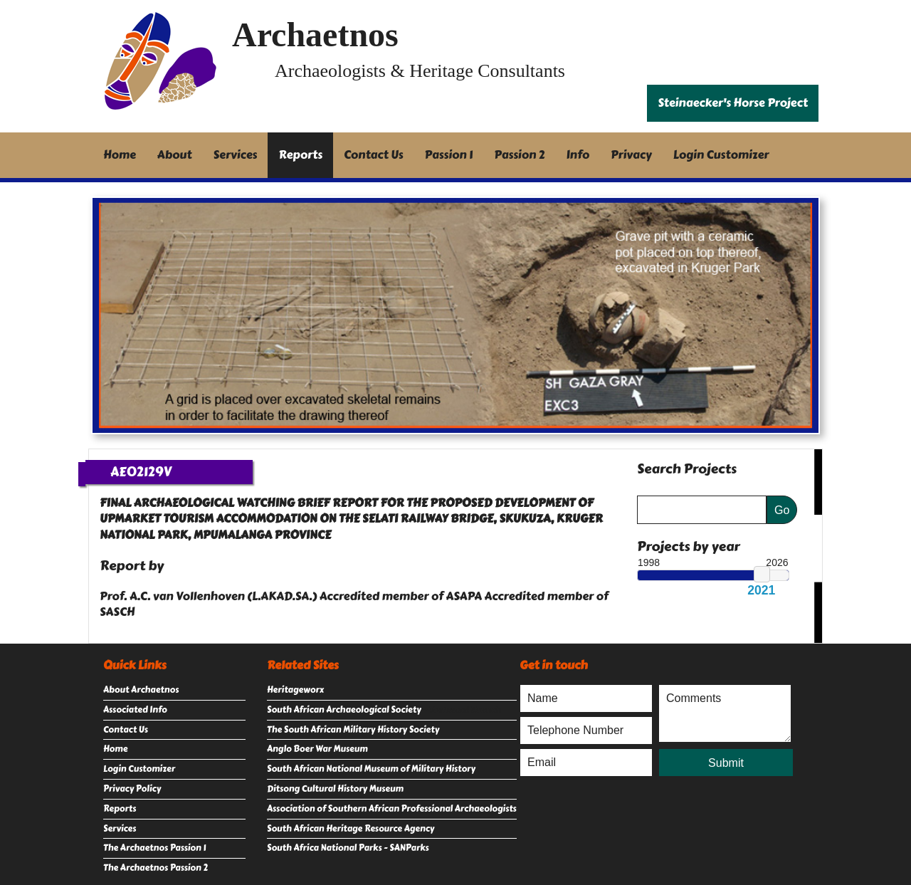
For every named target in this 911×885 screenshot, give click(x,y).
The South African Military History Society (353, 729)
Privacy (631, 155)
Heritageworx (295, 690)
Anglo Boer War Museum (317, 749)
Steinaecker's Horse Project (733, 103)
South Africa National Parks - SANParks (348, 848)
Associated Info (135, 709)
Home (119, 155)
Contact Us (374, 155)
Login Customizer (721, 155)
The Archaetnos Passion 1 (154, 848)
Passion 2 (519, 155)
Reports (300, 155)
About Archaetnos (141, 690)
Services (236, 155)
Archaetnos (315, 34)
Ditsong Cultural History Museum (335, 788)
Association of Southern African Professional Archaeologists (392, 808)
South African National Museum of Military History (371, 769)
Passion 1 (449, 155)
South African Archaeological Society (344, 709)
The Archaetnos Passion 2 (155, 868)
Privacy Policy (132, 788)
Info (578, 155)
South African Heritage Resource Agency (350, 828)
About (174, 155)
